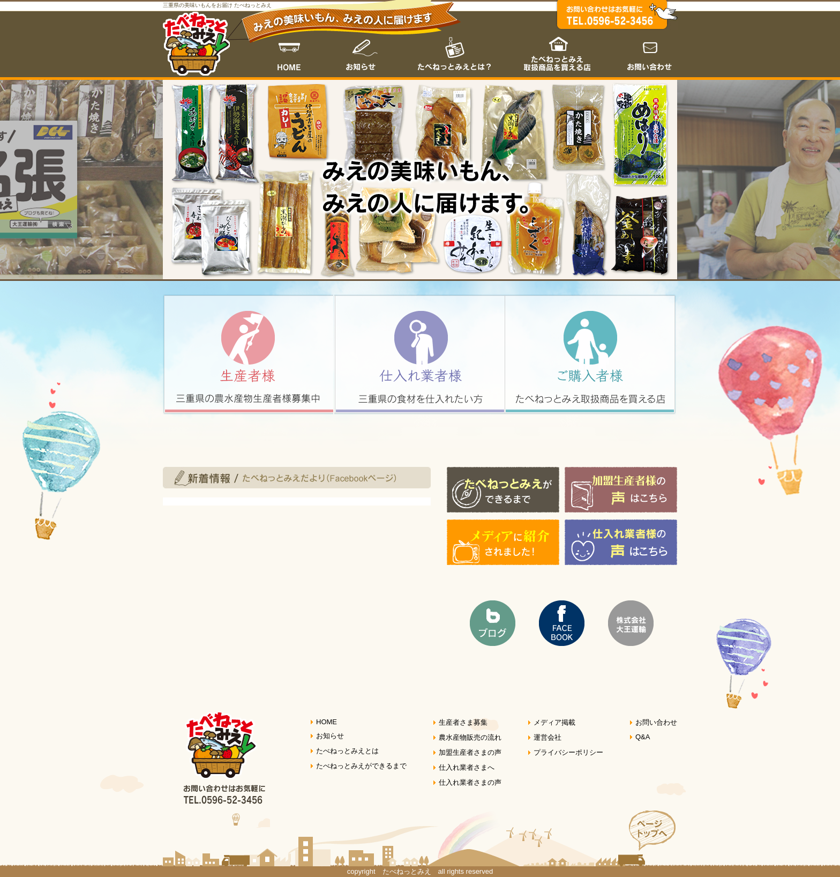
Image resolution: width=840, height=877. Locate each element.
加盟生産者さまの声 (470, 752)
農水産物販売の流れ (470, 737)
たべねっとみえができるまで (361, 766)
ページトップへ (647, 838)
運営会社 (547, 737)
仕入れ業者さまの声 (470, 782)
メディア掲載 (554, 722)
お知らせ (361, 51)
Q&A (642, 737)
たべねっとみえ (196, 44)
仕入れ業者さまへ (466, 767)
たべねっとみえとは (454, 51)
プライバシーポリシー (568, 752)
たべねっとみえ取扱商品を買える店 (558, 51)
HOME (291, 51)
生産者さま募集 (463, 722)
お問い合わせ (644, 51)
